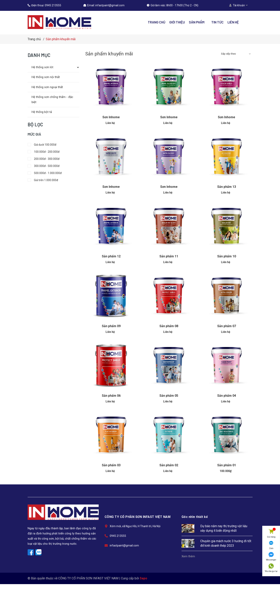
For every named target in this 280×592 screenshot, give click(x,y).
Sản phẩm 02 (168, 465)
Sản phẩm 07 (226, 326)
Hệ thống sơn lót (42, 67)
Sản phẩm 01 (226, 465)
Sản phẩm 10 (226, 256)
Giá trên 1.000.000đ (43, 180)
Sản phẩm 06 (111, 395)
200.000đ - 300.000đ (43, 159)
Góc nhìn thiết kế (195, 517)
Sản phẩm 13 (226, 187)
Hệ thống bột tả (42, 112)
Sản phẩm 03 (111, 465)
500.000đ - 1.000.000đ (45, 173)
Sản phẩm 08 (168, 326)
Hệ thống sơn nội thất (46, 77)
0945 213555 (53, 5)
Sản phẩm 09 (111, 326)
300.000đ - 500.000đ (43, 166)
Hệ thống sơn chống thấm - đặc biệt (52, 99)
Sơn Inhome (111, 117)
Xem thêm (188, 556)
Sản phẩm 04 (226, 395)
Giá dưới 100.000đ (42, 144)
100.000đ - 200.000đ (43, 152)
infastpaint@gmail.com (110, 5)
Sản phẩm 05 (168, 395)
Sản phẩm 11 (168, 256)
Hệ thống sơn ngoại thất (47, 87)
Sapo (143, 578)
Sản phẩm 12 (111, 256)
